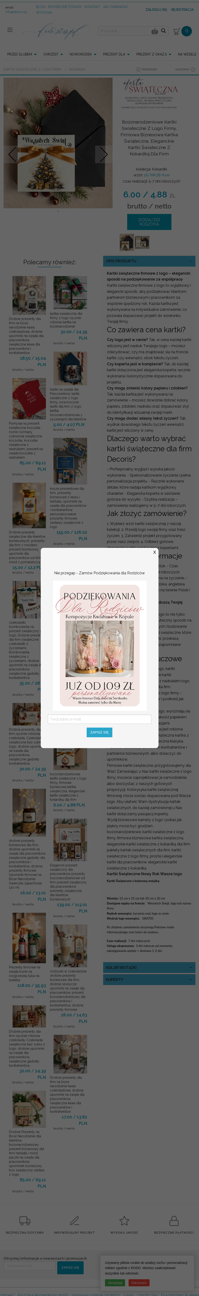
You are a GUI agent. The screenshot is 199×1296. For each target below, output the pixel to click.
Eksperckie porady (65, 7)
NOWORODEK (81, 54)
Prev (12, 154)
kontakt (92, 7)
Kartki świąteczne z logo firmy (33, 69)
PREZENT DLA (114, 54)
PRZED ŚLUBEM (19, 54)
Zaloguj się (156, 10)
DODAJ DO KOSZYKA (149, 221)
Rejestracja (182, 10)
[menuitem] (23, 54)
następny (182, 69)
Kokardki (77, 69)
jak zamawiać (115, 7)
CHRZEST (50, 54)
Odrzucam (139, 1283)
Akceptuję (115, 1283)
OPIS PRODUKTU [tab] (121, 261)
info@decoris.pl (16, 12)
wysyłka (44, 12)
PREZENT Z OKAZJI (151, 54)
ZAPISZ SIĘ (70, 1267)
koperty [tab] (114, 979)
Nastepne (104, 154)
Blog (41, 7)
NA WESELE (187, 54)
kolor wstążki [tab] (121, 967)
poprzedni (149, 69)
